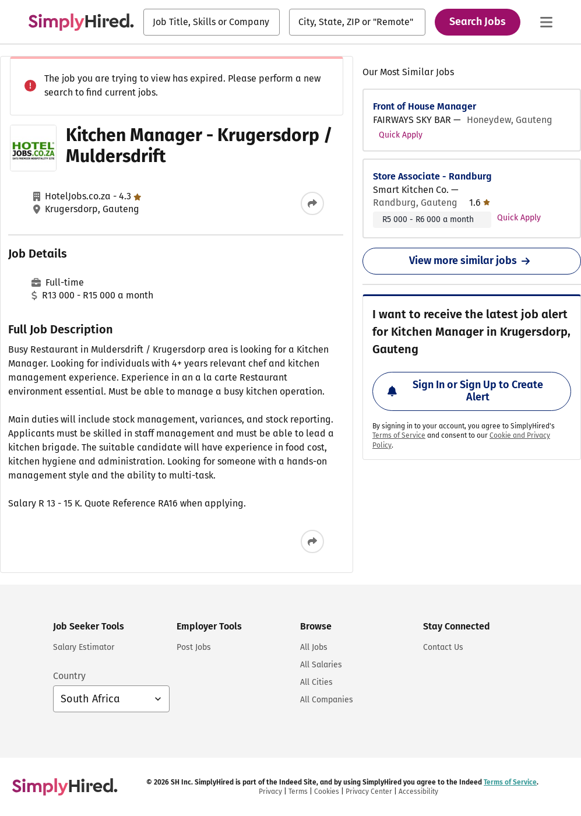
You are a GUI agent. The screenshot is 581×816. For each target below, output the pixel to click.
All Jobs (314, 647)
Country (69, 675)
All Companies (326, 700)
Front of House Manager (424, 106)
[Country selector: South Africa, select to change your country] (111, 698)
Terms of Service (398, 435)
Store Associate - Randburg (432, 176)
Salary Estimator (83, 647)
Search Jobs (477, 21)
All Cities (316, 682)
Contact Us (443, 647)
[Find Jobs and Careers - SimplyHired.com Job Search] (81, 22)
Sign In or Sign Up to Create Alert (465, 391)
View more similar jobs (471, 260)
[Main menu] (546, 22)
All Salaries (321, 665)
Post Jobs (194, 647)
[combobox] (211, 22)
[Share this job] (312, 203)
